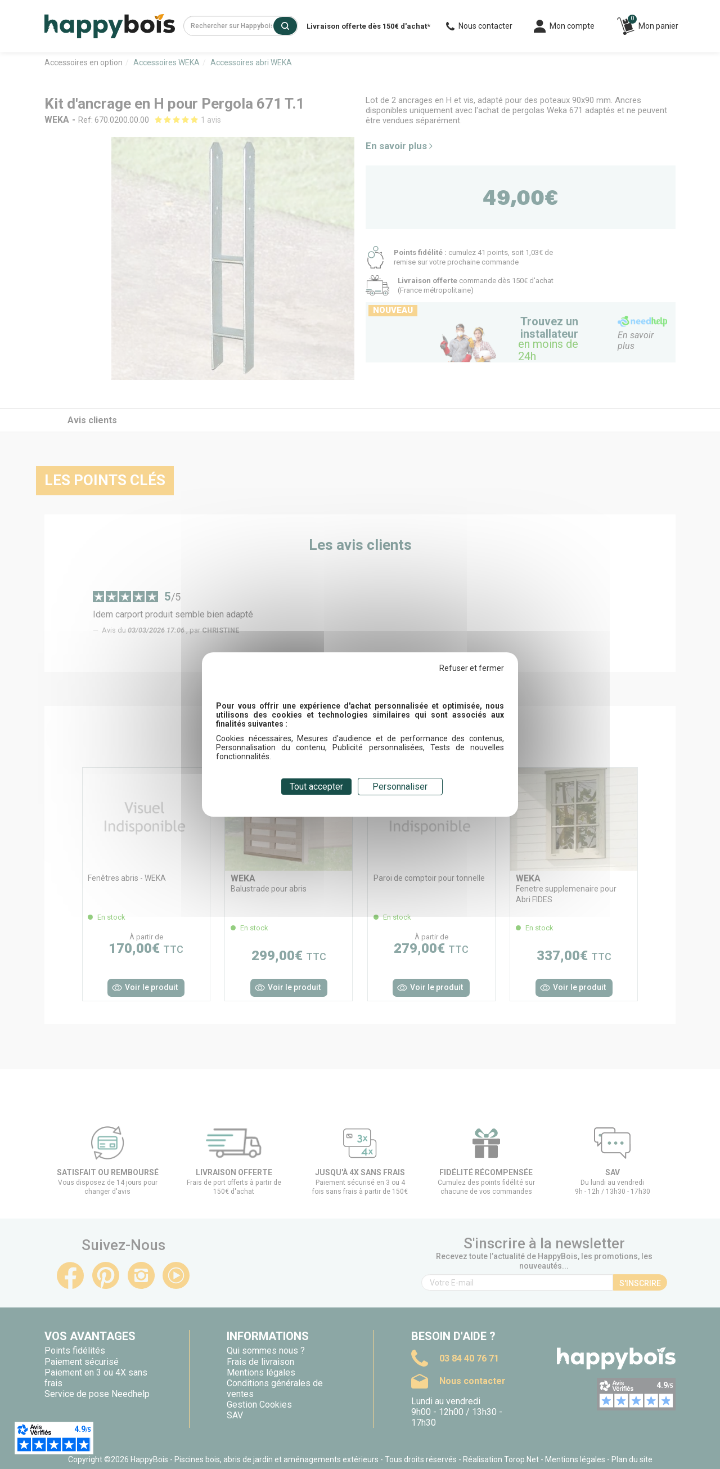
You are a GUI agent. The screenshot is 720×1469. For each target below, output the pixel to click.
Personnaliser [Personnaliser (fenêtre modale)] (400, 786)
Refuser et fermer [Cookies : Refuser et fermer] (471, 668)
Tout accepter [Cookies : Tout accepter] (316, 786)
